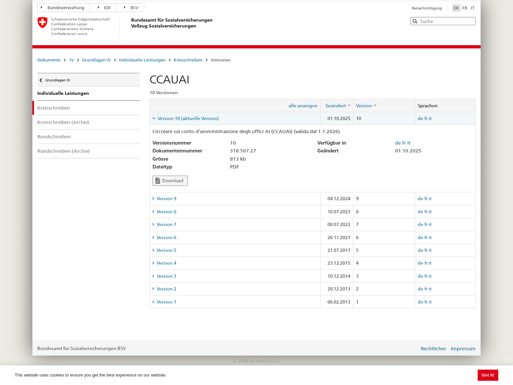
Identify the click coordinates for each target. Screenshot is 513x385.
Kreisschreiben (188, 59)
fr (426, 118)
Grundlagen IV (96, 59)
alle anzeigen (303, 105)
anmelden (409, 348)
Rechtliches (433, 348)
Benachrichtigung (427, 8)
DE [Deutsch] (456, 7)
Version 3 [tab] (166, 276)
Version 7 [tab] (166, 224)
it (430, 118)
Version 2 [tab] (166, 288)
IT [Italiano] (472, 7)
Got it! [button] (488, 375)
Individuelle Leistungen (142, 59)
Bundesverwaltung (62, 7)
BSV (131, 7)
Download (169, 181)
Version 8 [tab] (166, 211)
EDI (104, 7)
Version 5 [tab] (166, 250)
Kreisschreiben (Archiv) (63, 122)
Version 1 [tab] (166, 302)
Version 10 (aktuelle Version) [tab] (188, 118)
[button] (470, 20)
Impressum (463, 348)
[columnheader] (336, 105)
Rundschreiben (54, 136)
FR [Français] (465, 7)
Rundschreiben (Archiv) (63, 151)
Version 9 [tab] (166, 198)
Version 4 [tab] (166, 263)
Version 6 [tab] (166, 237)
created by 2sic (264, 360)
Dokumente (49, 59)
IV (72, 59)
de (420, 118)
